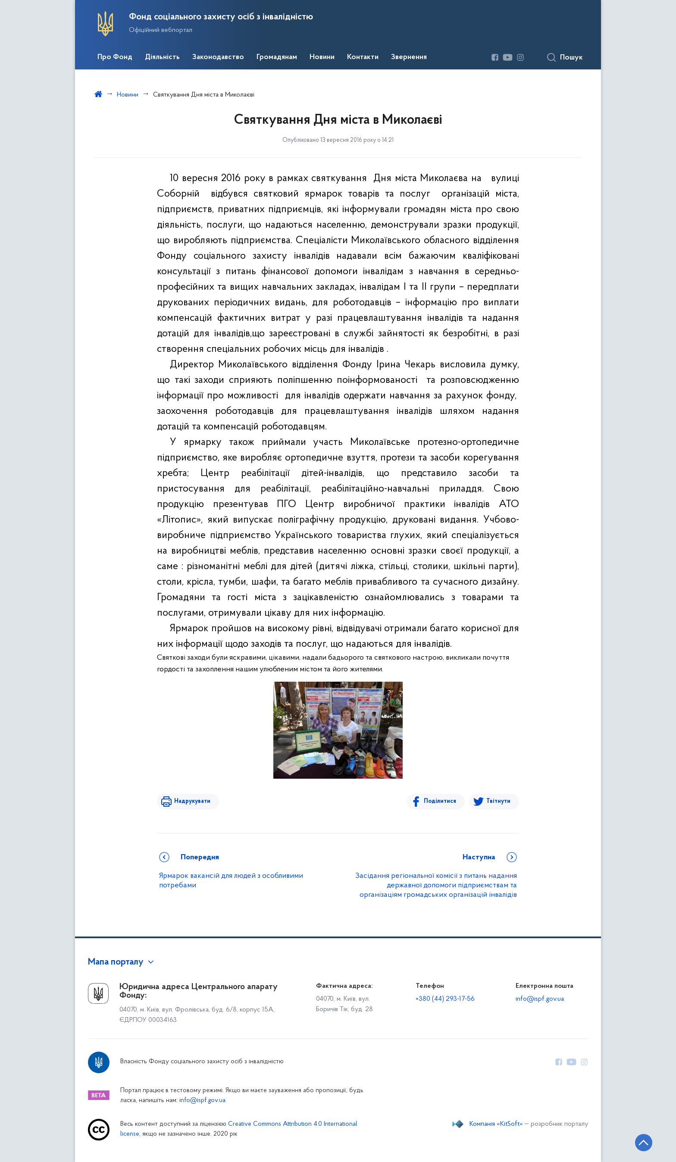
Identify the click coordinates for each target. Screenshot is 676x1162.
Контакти (363, 57)
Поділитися (440, 801)
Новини (322, 57)
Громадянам (277, 57)
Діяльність (162, 57)
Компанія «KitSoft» (496, 1124)
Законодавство (218, 57)
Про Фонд (114, 57)
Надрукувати (192, 801)
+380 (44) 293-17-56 (445, 999)
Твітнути (498, 801)
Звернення (409, 57)
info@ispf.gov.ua (540, 999)
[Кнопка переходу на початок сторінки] (643, 1142)
